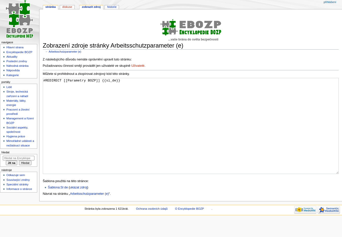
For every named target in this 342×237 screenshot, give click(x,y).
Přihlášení (330, 2)
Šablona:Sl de (58, 206)
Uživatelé (137, 66)
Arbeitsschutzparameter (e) (65, 51)
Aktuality (11, 56)
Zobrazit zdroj (91, 6)
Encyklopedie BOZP (19, 52)
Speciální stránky (17, 184)
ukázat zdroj (78, 206)
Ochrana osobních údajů (151, 227)
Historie (111, 6)
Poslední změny (16, 61)
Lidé (9, 87)
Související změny (18, 179)
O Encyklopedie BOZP (189, 227)
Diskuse (67, 6)
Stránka (50, 6)
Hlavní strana (14, 47)
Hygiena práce (15, 136)
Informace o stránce (19, 188)
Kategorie (12, 75)
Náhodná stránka (17, 65)
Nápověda (12, 70)
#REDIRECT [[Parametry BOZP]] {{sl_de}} (191, 135)
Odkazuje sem (15, 175)
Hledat (5, 152)
